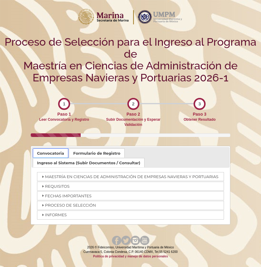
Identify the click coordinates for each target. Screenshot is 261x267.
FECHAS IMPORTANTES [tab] (66, 195)
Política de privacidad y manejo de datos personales (130, 256)
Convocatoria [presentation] (50, 153)
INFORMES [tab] (53, 214)
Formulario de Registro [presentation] (96, 153)
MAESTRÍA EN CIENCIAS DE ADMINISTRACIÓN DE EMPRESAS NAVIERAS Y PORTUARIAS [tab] (129, 176)
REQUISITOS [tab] (55, 186)
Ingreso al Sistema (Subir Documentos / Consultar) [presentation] (88, 162)
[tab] (50, 153)
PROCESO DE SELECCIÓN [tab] (68, 205)
